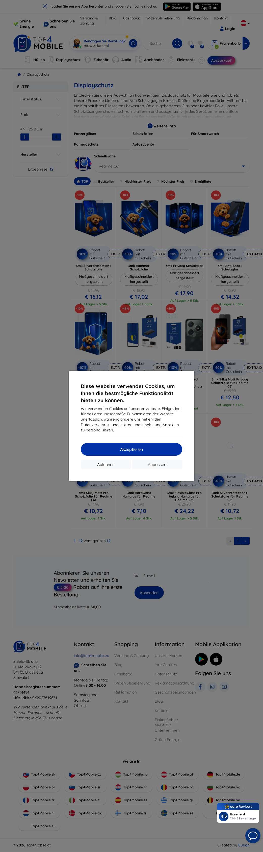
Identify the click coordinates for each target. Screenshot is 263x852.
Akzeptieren (131, 449)
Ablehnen (106, 464)
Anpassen (157, 464)
